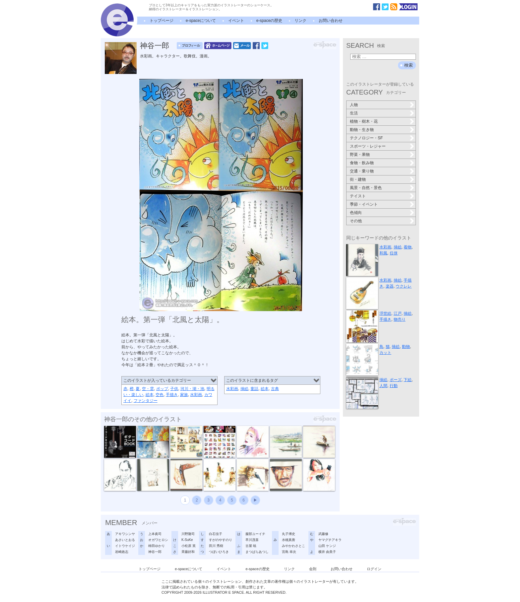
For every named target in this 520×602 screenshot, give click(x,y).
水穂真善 (288, 540)
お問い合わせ (331, 20)
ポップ (162, 388)
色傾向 (356, 212)
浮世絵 (385, 313)
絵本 (150, 394)
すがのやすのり (220, 540)
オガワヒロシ (158, 540)
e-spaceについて (201, 20)
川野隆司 (188, 534)
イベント (236, 20)
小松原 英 (188, 546)
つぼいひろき (219, 552)
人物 (354, 104)
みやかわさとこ (293, 546)
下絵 (408, 379)
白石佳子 (215, 534)
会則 (312, 569)
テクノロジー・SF (366, 138)
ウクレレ (404, 286)
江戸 (398, 313)
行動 (394, 385)
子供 (174, 388)
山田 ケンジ (327, 546)
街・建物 (358, 179)
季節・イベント (364, 204)
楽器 (390, 286)
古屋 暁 (250, 546)
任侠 (394, 253)
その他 (356, 221)
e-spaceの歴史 (269, 20)
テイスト (358, 196)
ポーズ (396, 379)
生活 (354, 113)
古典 (275, 388)
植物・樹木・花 (364, 121)
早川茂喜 (252, 540)
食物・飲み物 (362, 163)
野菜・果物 (360, 154)
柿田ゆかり (156, 546)
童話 (254, 388)
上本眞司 (155, 534)
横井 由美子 (327, 552)
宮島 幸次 (289, 552)
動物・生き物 (362, 129)
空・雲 (148, 388)
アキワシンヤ (125, 534)
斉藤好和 (188, 552)
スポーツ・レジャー (368, 146)
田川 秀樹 (216, 546)
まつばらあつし (257, 552)
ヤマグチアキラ (330, 540)
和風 (383, 253)
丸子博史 (288, 534)
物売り (400, 319)
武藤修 (323, 534)
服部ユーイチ (255, 534)
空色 (159, 394)
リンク (300, 20)
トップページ (161, 20)
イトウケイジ (125, 546)
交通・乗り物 (362, 171)
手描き (172, 394)
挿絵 (244, 388)
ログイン (374, 569)
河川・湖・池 (192, 388)
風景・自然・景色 (366, 187)
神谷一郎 (154, 45)
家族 (184, 394)
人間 (383, 385)
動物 (406, 346)
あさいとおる (125, 540)
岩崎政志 (121, 552)
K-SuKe (187, 540)
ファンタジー (146, 400)
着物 (408, 247)
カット (385, 352)
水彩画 (196, 394)
